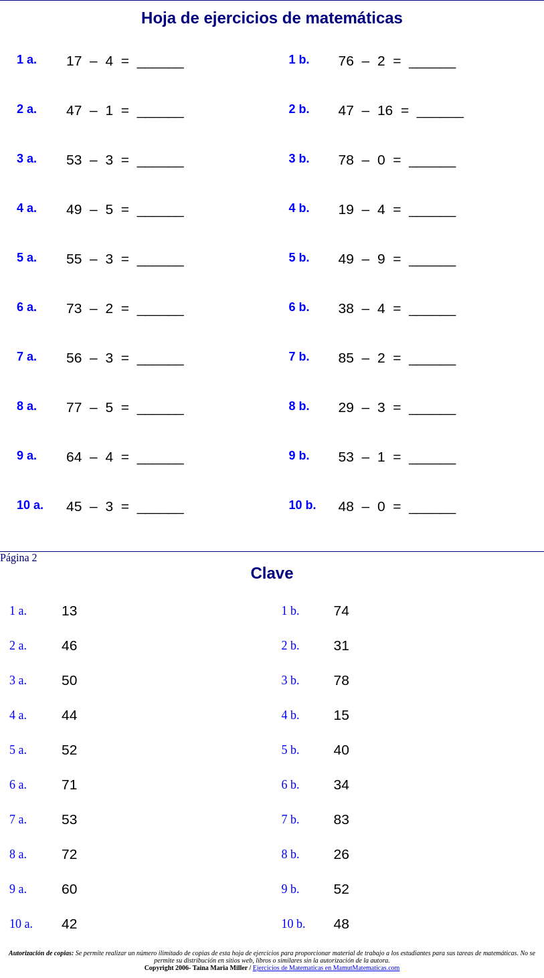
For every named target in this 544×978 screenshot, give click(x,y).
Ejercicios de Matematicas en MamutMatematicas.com (326, 967)
